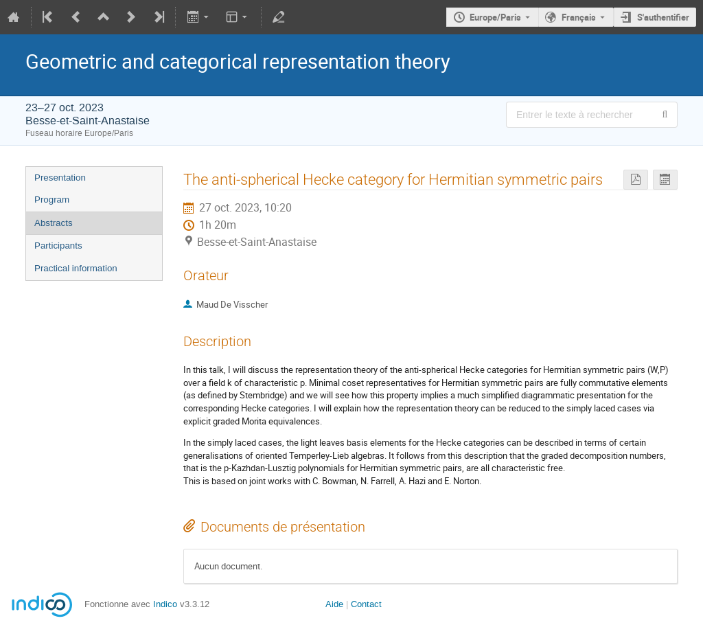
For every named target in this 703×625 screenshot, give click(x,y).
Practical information (75, 268)
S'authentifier (663, 17)
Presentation (60, 177)
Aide (334, 604)
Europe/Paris (495, 17)
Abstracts (53, 223)
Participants (58, 245)
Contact (366, 604)
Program (51, 199)
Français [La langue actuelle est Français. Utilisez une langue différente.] (579, 17)
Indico (165, 604)
